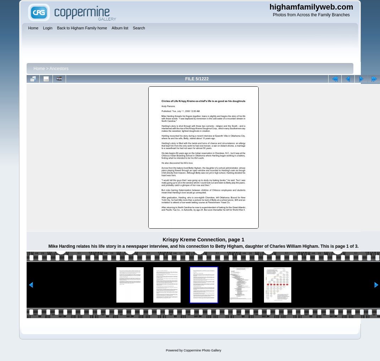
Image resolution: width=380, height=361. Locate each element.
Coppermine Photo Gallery (202, 350)
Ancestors (59, 68)
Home (39, 68)
